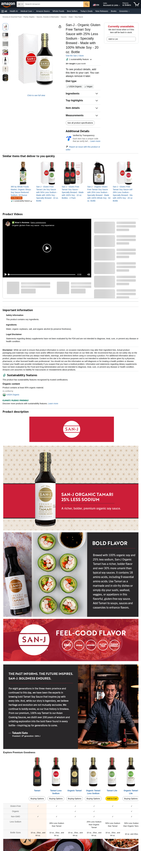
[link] (22, 191)
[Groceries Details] (129, 11)
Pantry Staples (29, 17)
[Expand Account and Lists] (119, 5)
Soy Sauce (79, 17)
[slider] (42, 274)
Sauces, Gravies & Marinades (48, 17)
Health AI (14, 11)
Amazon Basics (43, 11)
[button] (4, 11)
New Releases (101, 11)
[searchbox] (53, 4)
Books (113, 11)
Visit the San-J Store (75, 56)
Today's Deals (86, 11)
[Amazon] (8, 4)
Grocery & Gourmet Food (12, 17)
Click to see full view (36, 95)
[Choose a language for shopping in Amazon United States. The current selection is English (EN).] (95, 4)
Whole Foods (58, 11)
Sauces (64, 17)
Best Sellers (72, 11)
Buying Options (37, 798)
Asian (71, 17)
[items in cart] (136, 4)
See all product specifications (80, 123)
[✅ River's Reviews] (20, 222)
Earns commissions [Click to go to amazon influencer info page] (38, 222)
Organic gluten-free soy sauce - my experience (33, 225)
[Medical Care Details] (33, 11)
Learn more (95, 141)
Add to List (113, 39)
